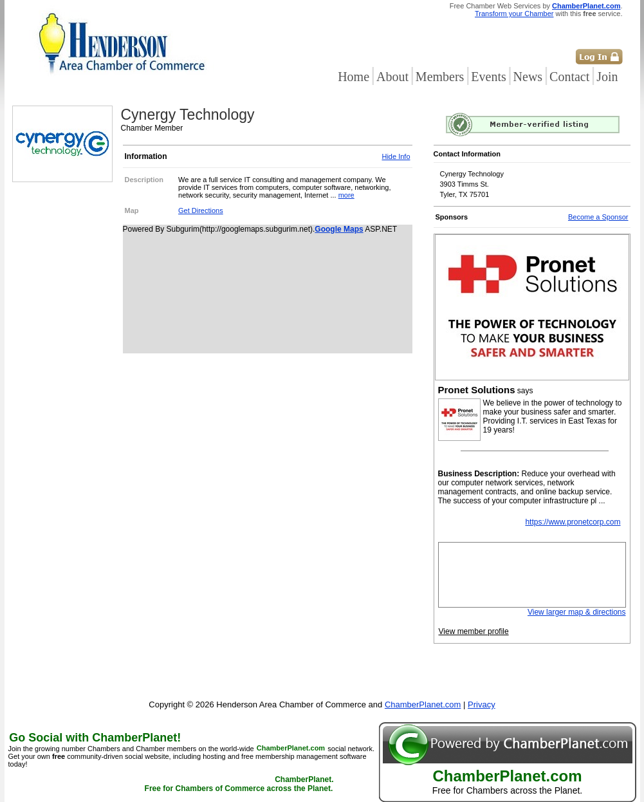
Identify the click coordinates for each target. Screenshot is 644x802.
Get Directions (200, 210)
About (392, 77)
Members (440, 77)
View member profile (474, 631)
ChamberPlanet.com (586, 6)
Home (353, 77)
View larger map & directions (577, 612)
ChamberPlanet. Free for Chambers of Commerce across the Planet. (239, 785)
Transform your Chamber (514, 13)
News (528, 77)
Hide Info (396, 156)
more (346, 195)
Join (607, 77)
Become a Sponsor (598, 217)
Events (488, 77)
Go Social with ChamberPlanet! (95, 737)
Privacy (481, 704)
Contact (569, 77)
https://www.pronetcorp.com (572, 522)
